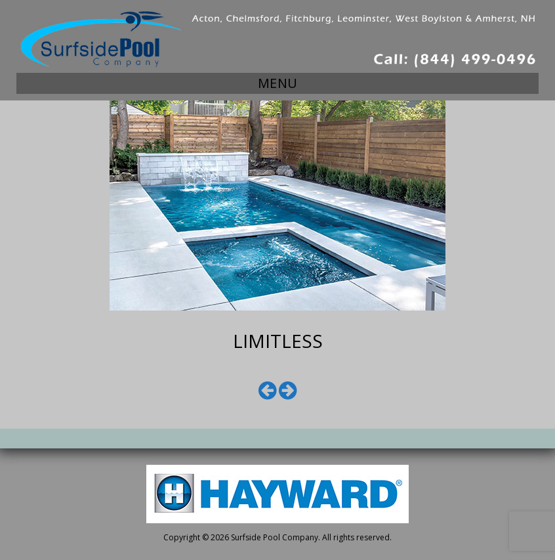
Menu (278, 83)
